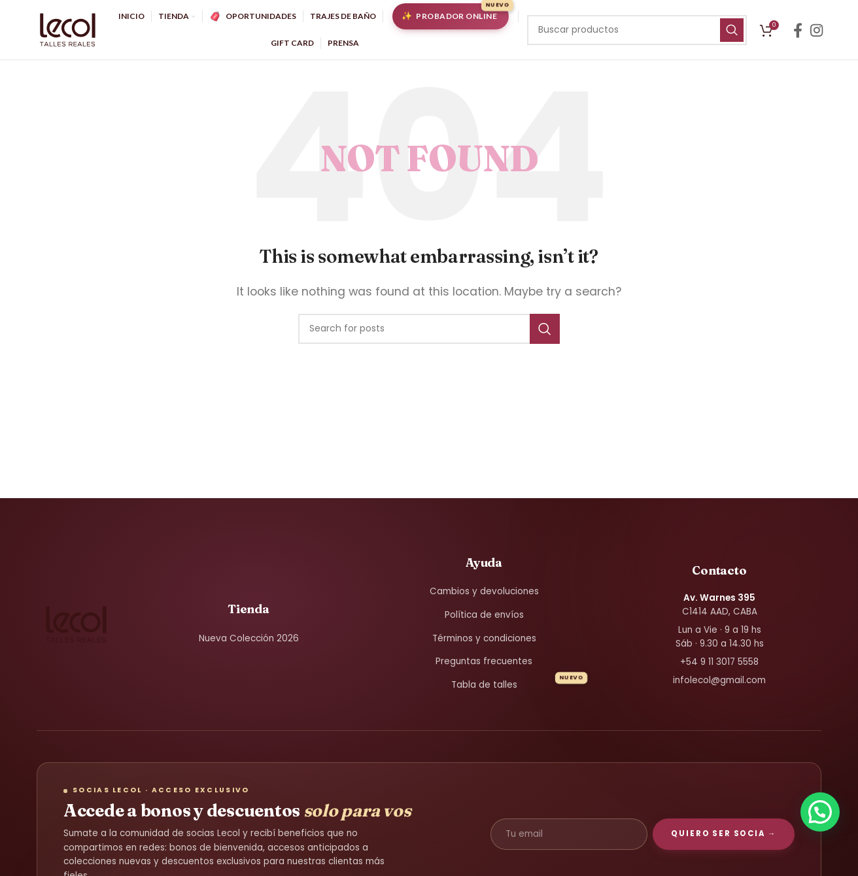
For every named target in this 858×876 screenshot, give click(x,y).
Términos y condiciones (484, 643)
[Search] (637, 33)
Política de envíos (484, 621)
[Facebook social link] (797, 33)
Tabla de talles (484, 690)
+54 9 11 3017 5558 (719, 668)
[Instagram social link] (816, 33)
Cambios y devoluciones (484, 597)
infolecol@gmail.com (719, 685)
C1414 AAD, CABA (719, 610)
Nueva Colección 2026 (249, 643)
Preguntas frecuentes (484, 667)
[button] (820, 812)
